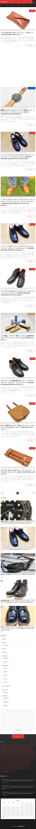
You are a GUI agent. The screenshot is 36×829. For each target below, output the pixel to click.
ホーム (2, 5)
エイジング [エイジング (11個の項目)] (3, 758)
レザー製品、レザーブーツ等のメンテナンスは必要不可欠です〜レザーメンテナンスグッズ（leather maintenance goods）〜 (17, 337)
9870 (3, 603)
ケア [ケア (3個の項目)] (27, 758)
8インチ (9, 197)
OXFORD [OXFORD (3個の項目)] (23, 752)
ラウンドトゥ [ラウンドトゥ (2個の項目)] (10, 768)
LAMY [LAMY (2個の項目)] (24, 749)
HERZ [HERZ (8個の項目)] (13, 749)
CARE (9, 333)
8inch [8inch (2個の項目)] (2, 745)
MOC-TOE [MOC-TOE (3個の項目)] (12, 752)
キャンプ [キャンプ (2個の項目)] (23, 758)
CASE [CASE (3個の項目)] (33, 745)
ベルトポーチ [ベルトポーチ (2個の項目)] (18, 765)
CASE (12, 30)
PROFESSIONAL (25, 108)
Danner (3, 648)
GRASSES (16, 30)
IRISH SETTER (20, 197)
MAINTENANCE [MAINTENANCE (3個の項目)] (4, 752)
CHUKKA (20, 152)
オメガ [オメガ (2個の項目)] (18, 758)
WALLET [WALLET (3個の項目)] (21, 755)
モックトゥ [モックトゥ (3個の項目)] (3, 768)
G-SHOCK (5, 698)
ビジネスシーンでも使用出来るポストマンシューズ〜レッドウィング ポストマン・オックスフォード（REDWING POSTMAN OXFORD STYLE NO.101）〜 (17, 382)
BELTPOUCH (13, 423)
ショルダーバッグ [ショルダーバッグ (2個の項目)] (11, 761)
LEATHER (18, 5)
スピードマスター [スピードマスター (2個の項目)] (20, 761)
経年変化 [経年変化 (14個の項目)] (3, 771)
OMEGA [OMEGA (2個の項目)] (17, 752)
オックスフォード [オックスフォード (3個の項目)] (11, 758)
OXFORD (14, 244)
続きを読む (30, 45)
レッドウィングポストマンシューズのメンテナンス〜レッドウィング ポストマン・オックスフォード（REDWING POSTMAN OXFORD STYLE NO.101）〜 (17, 248)
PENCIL (14, 468)
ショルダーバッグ (27, 423)
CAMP (30, 5)
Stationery (24, 5)
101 (33, 224)
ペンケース (22, 468)
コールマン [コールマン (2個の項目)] (3, 761)
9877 (33, 177)
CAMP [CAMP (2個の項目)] (24, 745)
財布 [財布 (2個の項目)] (8, 771)
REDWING (24, 152)
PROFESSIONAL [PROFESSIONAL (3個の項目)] (29, 752)
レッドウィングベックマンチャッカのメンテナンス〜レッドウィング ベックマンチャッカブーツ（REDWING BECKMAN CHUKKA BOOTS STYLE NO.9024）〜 (17, 156)
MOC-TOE (25, 197)
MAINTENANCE (22, 333)
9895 (4, 682)
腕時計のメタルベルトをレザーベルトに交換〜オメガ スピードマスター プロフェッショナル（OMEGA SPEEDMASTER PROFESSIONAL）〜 (17, 112)
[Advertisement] (18, 66)
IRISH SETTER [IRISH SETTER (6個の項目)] (19, 749)
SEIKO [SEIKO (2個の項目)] (8, 755)
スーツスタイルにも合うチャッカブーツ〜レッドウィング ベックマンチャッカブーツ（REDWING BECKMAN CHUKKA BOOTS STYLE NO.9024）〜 (18, 293)
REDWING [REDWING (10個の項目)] (3, 755)
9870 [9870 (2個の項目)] (11, 745)
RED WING (13, 5)
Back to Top (18, 736)
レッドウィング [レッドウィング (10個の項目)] (27, 768)
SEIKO (3, 524)
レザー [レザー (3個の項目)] (20, 768)
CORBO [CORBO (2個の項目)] (8, 749)
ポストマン (30, 378)
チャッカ (25, 289)
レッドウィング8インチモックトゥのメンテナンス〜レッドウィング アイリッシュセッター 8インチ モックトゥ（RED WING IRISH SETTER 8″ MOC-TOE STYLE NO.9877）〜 (18, 202)
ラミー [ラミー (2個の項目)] (16, 768)
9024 (33, 133)
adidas (3, 639)
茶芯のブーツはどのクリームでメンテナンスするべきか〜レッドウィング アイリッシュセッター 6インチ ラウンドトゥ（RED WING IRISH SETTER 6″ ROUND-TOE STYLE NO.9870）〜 (18, 628)
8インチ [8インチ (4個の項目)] (7, 745)
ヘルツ (18, 468)
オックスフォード (24, 378)
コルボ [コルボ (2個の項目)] (31, 758)
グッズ (26, 333)
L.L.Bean (3, 652)
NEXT (33, 493)
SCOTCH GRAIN (5, 686)
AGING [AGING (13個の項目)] (19, 745)
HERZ (33, 10)
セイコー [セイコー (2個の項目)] (27, 761)
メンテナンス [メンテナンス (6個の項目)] (26, 765)
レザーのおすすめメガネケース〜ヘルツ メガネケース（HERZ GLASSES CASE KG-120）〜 (17, 33)
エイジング (23, 30)
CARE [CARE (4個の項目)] (28, 745)
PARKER (5, 692)
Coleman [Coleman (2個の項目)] (3, 749)
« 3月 (3, 817)
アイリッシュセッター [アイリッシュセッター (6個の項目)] (29, 755)
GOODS (12, 333)
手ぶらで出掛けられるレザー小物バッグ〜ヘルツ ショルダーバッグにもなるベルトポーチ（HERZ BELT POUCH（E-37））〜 (17, 427)
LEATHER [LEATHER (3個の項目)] (29, 749)
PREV (2, 493)
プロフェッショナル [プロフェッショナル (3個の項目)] (5, 765)
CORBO (5, 658)
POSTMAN (19, 244)
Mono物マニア (22, 826)
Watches (7, 5)
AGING (9, 30)
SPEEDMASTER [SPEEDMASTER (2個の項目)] (15, 755)
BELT (12, 108)
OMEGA (32, 88)
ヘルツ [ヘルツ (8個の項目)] (12, 765)
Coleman (5, 645)
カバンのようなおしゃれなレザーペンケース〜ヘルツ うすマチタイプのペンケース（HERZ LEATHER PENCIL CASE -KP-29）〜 (18, 472)
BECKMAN (15, 152)
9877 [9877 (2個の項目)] (15, 745)
